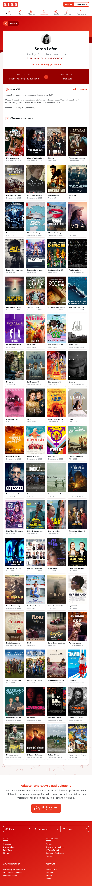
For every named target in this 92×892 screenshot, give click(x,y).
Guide (56, 13)
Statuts (6, 859)
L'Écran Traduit (52, 856)
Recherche (81, 13)
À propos (10, 13)
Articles (68, 13)
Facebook (46, 834)
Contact (49, 878)
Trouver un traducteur (12, 878)
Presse (49, 881)
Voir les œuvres (80, 90)
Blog (17, 834)
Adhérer (67, 4)
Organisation (8, 853)
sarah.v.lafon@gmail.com (48, 65)
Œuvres (31, 13)
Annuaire (45, 13)
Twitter (75, 834)
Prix (21, 13)
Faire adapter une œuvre (14, 875)
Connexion (81, 4)
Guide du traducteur (55, 853)
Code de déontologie (55, 859)
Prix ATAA (7, 856)
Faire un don (51, 875)
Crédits (49, 884)
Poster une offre (10, 881)
